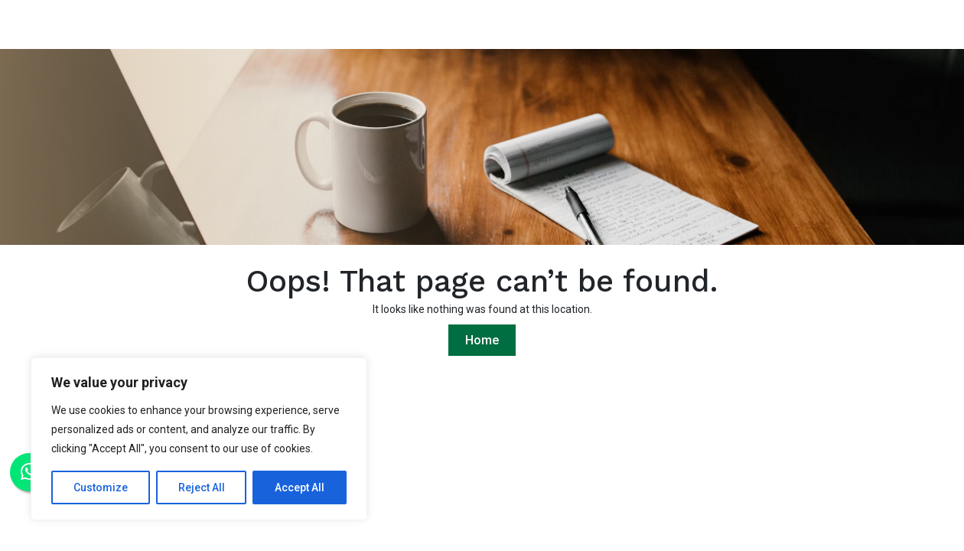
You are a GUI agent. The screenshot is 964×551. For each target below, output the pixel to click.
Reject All (201, 487)
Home (482, 340)
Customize (100, 487)
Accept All (299, 487)
